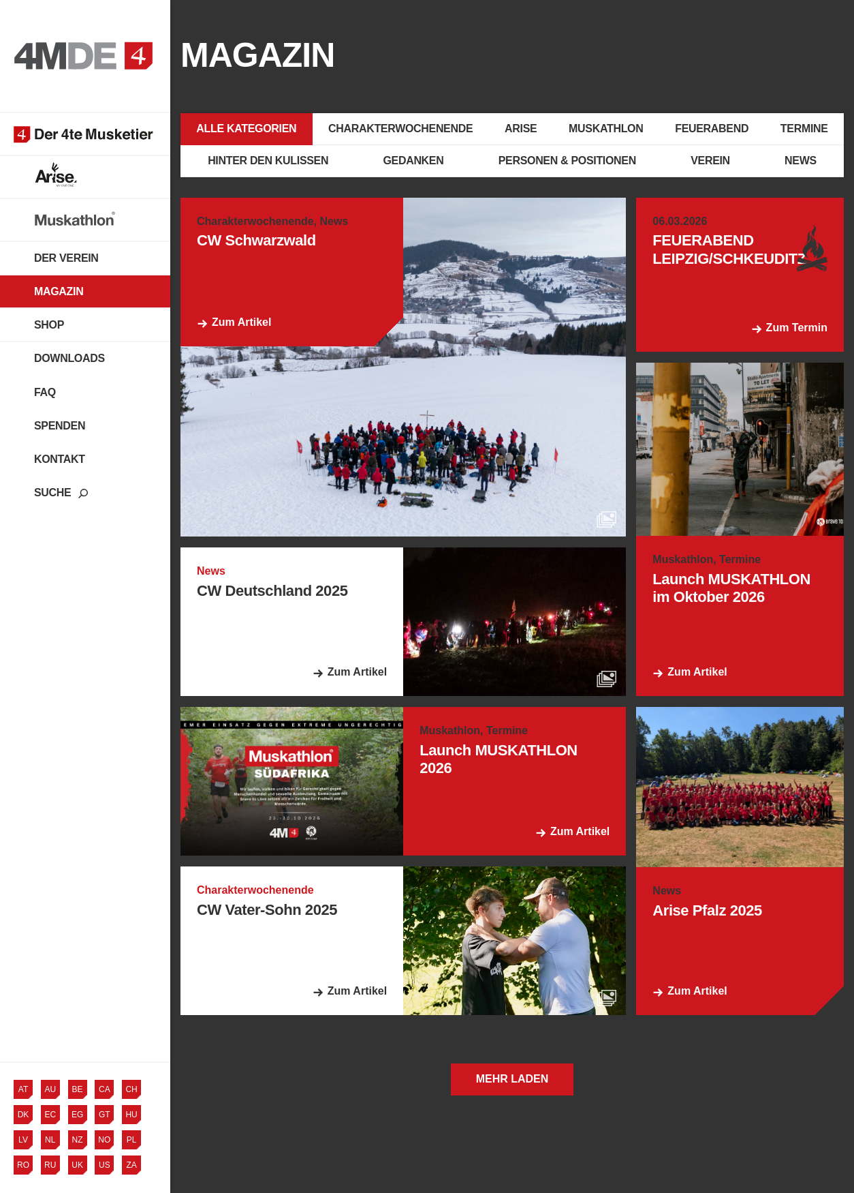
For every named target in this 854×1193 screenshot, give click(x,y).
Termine (804, 128)
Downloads (69, 358)
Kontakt (59, 459)
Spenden (59, 426)
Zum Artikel (241, 322)
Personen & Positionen (567, 160)
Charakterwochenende (400, 128)
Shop (49, 325)
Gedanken (413, 160)
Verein (710, 160)
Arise (521, 128)
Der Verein (66, 258)
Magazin (58, 291)
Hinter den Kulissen (268, 160)
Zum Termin (796, 327)
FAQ (45, 392)
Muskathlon (606, 128)
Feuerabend (711, 128)
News (801, 160)
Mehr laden (512, 1079)
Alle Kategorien (246, 128)
